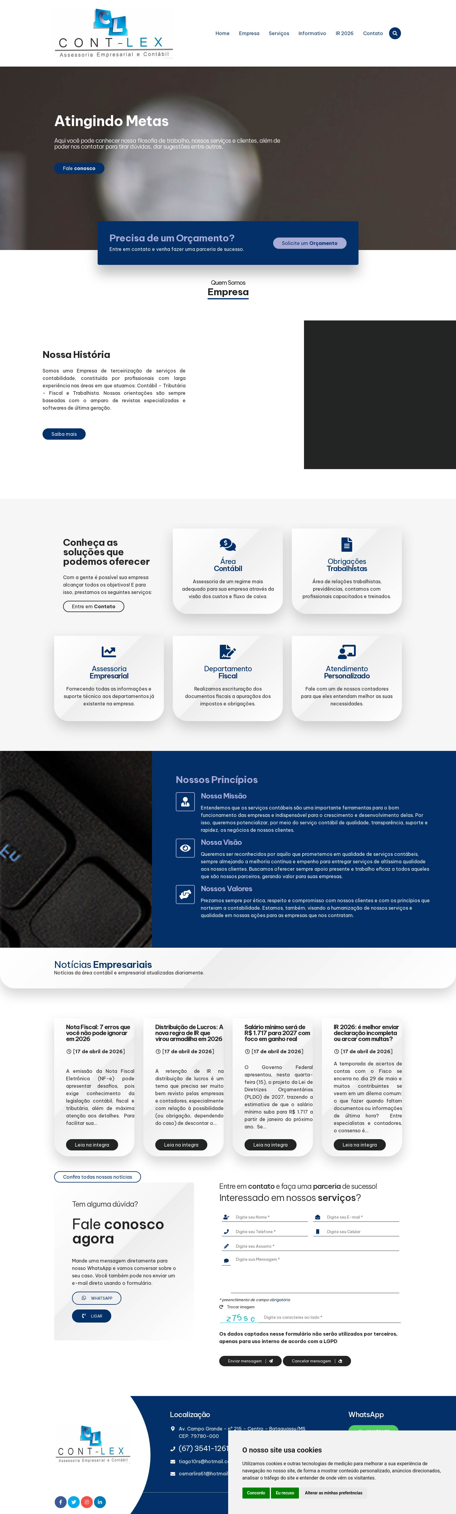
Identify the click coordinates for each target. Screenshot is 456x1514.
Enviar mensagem (250, 1361)
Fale (79, 168)
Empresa (249, 33)
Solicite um (310, 243)
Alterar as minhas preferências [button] (333, 1493)
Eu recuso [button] (285, 1493)
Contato (373, 33)
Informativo (312, 33)
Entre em (93, 606)
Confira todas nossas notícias (97, 1177)
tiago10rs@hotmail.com (207, 1461)
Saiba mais (64, 434)
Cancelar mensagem (317, 1361)
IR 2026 (345, 33)
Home (223, 33)
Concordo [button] (256, 1493)
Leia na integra (92, 1145)
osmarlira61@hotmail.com (209, 1474)
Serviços (279, 33)
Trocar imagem (237, 1306)
